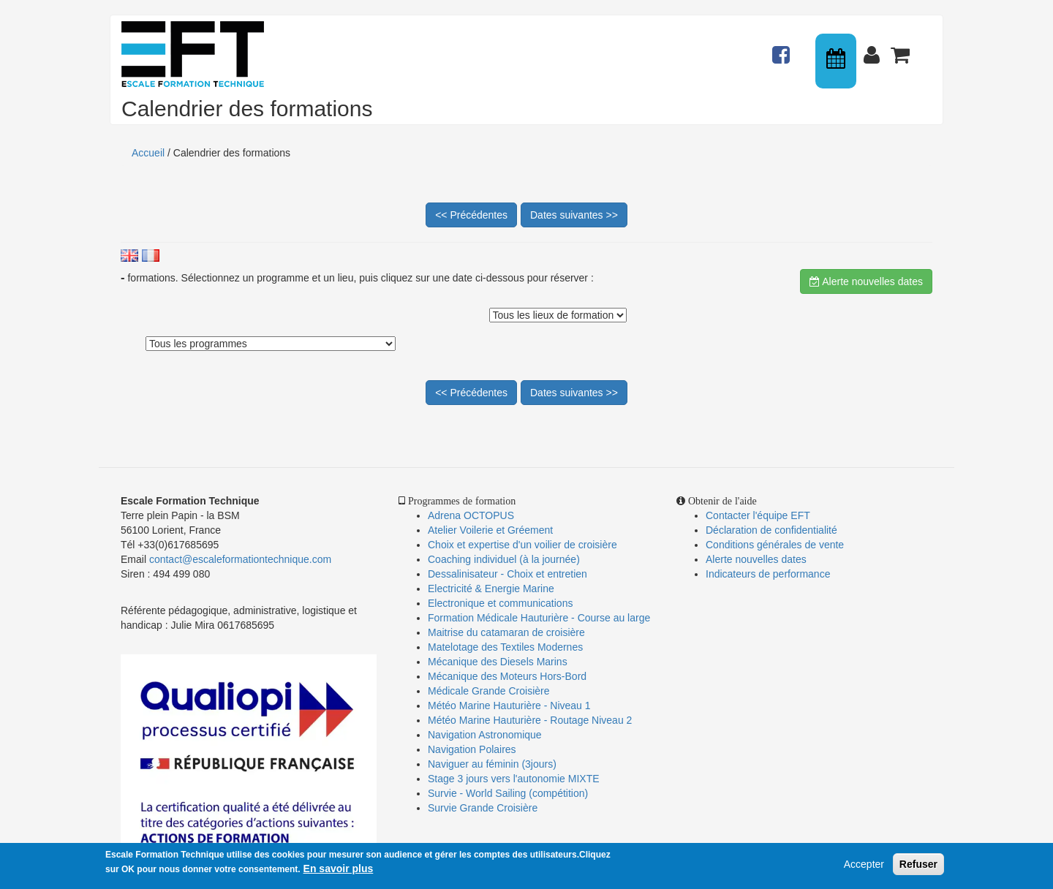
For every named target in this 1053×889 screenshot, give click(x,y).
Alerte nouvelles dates (866, 281)
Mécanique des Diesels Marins (497, 661)
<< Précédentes (471, 215)
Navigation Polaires (472, 749)
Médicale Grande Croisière (489, 691)
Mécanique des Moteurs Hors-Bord (507, 676)
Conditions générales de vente (775, 545)
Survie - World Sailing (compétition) (508, 793)
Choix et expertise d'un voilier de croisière (522, 545)
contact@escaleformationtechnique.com (240, 559)
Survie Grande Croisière (482, 808)
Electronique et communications (500, 603)
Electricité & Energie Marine (491, 588)
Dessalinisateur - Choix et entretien (507, 574)
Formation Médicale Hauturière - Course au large (539, 618)
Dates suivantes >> (574, 215)
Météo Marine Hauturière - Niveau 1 (509, 705)
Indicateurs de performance (768, 574)
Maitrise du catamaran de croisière (506, 632)
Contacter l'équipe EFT (758, 515)
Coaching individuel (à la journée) (504, 559)
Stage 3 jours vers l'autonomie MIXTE (514, 778)
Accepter (864, 865)
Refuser (918, 865)
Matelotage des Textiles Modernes (505, 647)
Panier (902, 48)
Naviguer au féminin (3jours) (492, 764)
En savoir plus (338, 869)
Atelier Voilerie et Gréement (490, 530)
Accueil (148, 153)
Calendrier (837, 61)
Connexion (875, 48)
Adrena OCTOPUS (471, 515)
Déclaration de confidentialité (771, 530)
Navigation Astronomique (485, 735)
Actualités (783, 48)
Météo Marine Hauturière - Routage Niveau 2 (530, 720)
